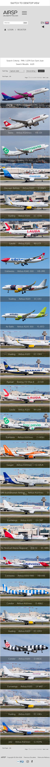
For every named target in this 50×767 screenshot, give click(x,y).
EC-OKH (38, 354)
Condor (10, 603)
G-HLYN (38, 742)
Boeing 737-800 (25, 160)
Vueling (11, 215)
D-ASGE (38, 658)
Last (47, 77)
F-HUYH (40, 160)
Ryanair (10, 382)
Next (44, 77)
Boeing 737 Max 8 (25, 382)
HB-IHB (41, 575)
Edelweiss (9, 271)
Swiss (10, 132)
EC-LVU (37, 299)
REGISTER (21, 29)
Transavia (9, 160)
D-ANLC (39, 603)
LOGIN (11, 29)
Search (25, 22)
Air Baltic (10, 326)
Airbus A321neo (24, 105)
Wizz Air (10, 105)
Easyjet (10, 465)
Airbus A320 (28, 188)
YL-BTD (40, 326)
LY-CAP (39, 520)
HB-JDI (38, 132)
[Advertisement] (25, 44)
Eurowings (12, 520)
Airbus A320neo (24, 132)
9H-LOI (37, 243)
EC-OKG (38, 714)
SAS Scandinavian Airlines (12, 492)
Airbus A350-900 (26, 575)
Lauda (12, 243)
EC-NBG (45, 548)
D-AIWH (42, 188)
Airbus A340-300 (25, 271)
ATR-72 (33, 548)
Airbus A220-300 (25, 326)
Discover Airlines (12, 188)
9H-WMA (39, 105)
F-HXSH (40, 437)
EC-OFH (38, 631)
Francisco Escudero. (30, 757)
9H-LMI (37, 409)
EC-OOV (38, 215)
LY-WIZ (39, 686)
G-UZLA (39, 465)
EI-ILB (40, 382)
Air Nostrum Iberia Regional (14, 548)
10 (41, 77)
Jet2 (10, 742)
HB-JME (41, 271)
